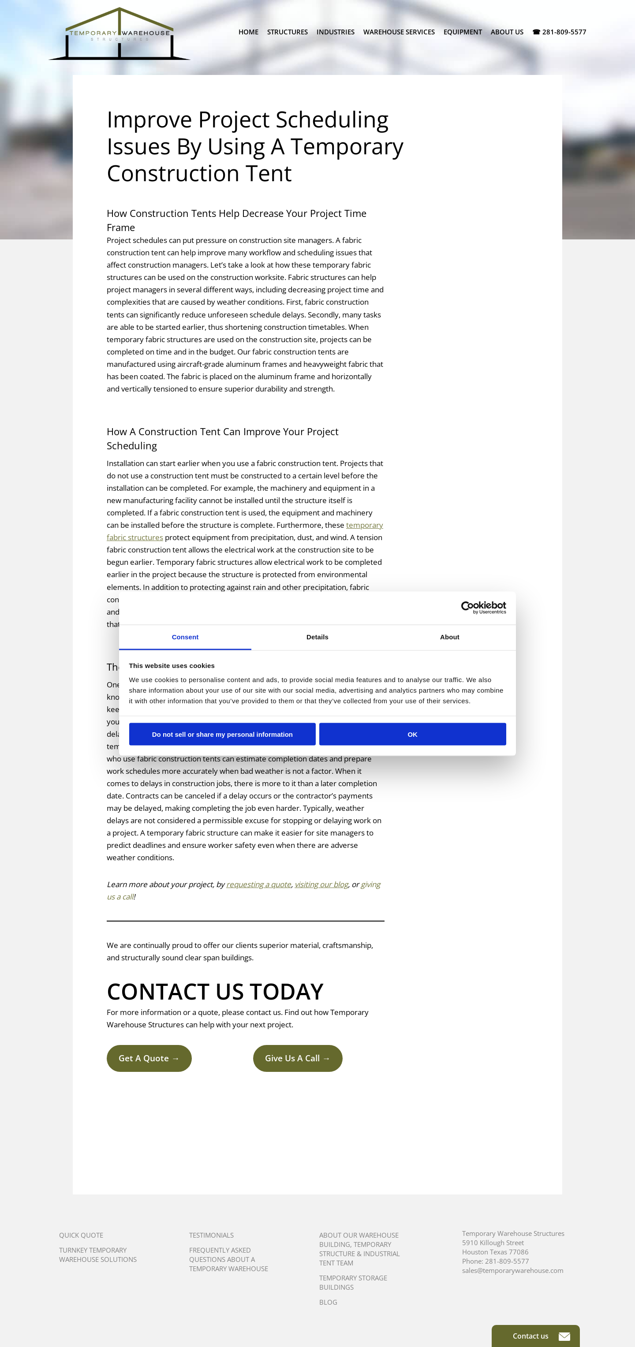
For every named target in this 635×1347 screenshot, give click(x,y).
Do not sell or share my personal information (222, 734)
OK (412, 734)
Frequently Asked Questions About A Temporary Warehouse (228, 1259)
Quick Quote (81, 1235)
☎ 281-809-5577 (559, 31)
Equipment (463, 31)
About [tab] (449, 636)
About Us (507, 31)
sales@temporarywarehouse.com (513, 1270)
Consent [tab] (185, 636)
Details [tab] (317, 636)
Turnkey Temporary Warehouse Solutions (98, 1255)
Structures (287, 31)
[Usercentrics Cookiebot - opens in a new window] (467, 608)
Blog (328, 1302)
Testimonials (211, 1235)
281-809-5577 (507, 1261)
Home (248, 31)
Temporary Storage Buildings (353, 1282)
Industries (336, 31)
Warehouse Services (399, 31)
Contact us (541, 1336)
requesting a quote (258, 884)
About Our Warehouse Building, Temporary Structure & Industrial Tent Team (359, 1249)
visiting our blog (321, 884)
